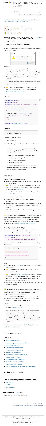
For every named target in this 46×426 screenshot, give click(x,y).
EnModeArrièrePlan (17, 309)
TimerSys (19, 267)
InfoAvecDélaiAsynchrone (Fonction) (15, 361)
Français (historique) (35, 15)
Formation (38, 417)
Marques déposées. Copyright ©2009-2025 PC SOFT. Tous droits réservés (23, 421)
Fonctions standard (28, 20)
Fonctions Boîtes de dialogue (22, 21)
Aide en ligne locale (38, 406)
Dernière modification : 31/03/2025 (35, 405)
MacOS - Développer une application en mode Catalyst (21, 368)
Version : (15, 6)
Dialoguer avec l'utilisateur (13, 342)
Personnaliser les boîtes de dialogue (16, 91)
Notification (24, 315)
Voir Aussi (39, 38)
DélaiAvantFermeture (21, 275)
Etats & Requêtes (10, 389)
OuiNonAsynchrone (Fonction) (14, 365)
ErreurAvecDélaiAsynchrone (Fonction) (16, 356)
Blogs (23, 417)
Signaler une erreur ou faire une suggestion (23, 406)
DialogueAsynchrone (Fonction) (14, 351)
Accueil (20, 15)
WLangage (9, 20)
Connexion (26, 15)
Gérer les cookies (26, 418)
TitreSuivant (19, 190)
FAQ (20, 417)
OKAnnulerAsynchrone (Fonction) (15, 363)
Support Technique (30, 417)
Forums (16, 417)
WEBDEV (24, 425)
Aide (5, 20)
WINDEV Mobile (10, 384)
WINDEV (8, 386)
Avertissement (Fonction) (12, 347)
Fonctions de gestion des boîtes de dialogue (18, 344)
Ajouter (19, 394)
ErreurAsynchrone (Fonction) (13, 354)
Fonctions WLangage (18, 20)
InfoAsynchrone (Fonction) (13, 358)
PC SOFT (6, 417)
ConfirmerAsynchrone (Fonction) (14, 349)
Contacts (18, 418)
